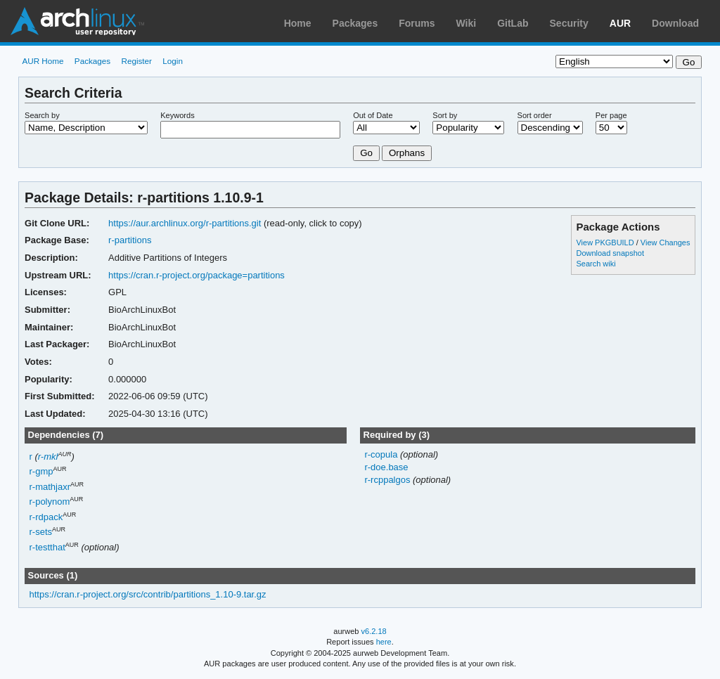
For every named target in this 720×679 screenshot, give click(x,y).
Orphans (407, 153)
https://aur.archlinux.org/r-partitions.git (184, 223)
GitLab (512, 23)
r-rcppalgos (388, 479)
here (384, 642)
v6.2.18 (374, 631)
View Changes (665, 242)
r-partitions (129, 240)
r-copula (382, 454)
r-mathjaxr (50, 486)
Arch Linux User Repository (77, 21)
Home (297, 23)
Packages (355, 23)
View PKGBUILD (606, 242)
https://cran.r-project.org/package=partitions (196, 275)
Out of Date (372, 115)
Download (675, 23)
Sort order (535, 115)
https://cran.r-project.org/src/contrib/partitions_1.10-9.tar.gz (148, 594)
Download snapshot (609, 253)
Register (136, 60)
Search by (42, 115)
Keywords (177, 115)
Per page (611, 115)
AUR (620, 23)
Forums (417, 23)
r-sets (41, 531)
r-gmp (41, 471)
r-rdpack (46, 517)
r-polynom (50, 501)
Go (366, 153)
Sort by (444, 115)
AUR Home (42, 60)
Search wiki (595, 263)
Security (569, 23)
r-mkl (48, 456)
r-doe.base (386, 467)
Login (172, 60)
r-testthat (47, 547)
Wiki (466, 23)
